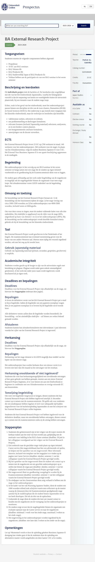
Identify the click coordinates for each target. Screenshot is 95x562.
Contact (59, 554)
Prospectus (31, 7)
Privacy (50, 554)
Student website (39, 554)
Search (83, 25)
